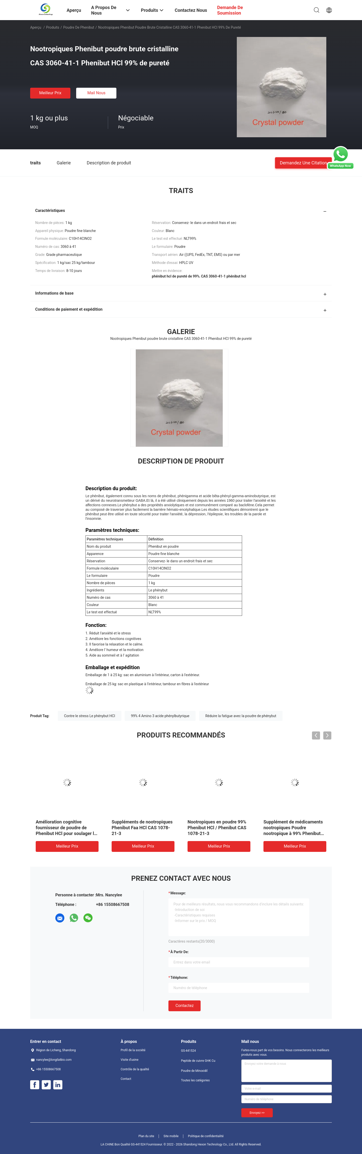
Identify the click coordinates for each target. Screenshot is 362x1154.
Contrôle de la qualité (135, 1069)
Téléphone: (179, 978)
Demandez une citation (303, 162)
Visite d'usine (130, 1059)
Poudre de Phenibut (78, 27)
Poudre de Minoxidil (194, 1071)
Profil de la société (133, 1050)
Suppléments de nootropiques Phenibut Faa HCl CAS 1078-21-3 (142, 827)
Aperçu (35, 27)
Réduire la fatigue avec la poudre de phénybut (240, 716)
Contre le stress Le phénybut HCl (89, 716)
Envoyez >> (257, 1113)
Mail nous (96, 92)
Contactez (184, 1005)
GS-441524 (188, 1050)
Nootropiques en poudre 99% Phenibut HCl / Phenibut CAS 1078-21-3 (217, 827)
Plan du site (146, 1136)
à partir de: (179, 952)
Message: (178, 893)
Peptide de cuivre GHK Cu (198, 1061)
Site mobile (171, 1136)
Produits (52, 27)
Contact (126, 1079)
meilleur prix (50, 92)
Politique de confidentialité (206, 1136)
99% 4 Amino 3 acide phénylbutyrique (160, 716)
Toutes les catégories (195, 1080)
